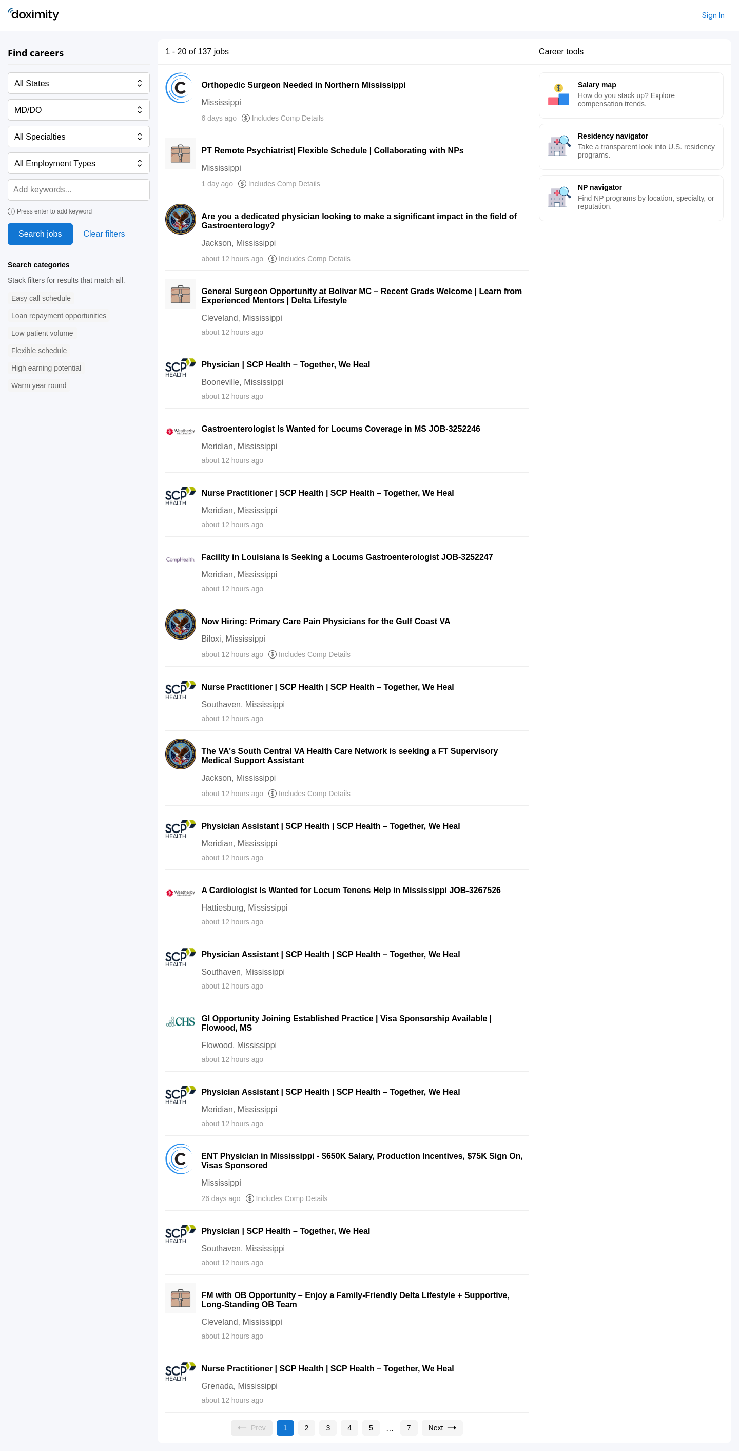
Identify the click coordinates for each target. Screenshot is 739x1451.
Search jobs (40, 233)
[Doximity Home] (33, 15)
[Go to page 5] (371, 1428)
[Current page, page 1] (285, 1428)
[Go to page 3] (328, 1428)
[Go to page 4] (349, 1428)
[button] (41, 298)
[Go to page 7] (409, 1428)
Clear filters (104, 233)
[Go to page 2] (307, 1428)
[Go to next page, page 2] (442, 1428)
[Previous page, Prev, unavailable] (252, 1428)
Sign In (713, 15)
